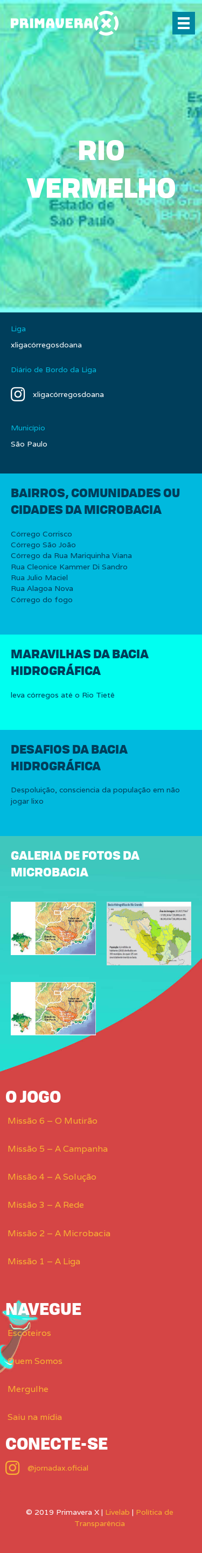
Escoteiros (29, 1333)
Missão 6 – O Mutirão (52, 1120)
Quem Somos (35, 1361)
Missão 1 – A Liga (44, 1261)
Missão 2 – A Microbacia (59, 1233)
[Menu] (183, 23)
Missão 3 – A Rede (46, 1204)
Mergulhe (28, 1389)
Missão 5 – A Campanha (58, 1148)
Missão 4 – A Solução (52, 1176)
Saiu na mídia (35, 1417)
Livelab (117, 1512)
